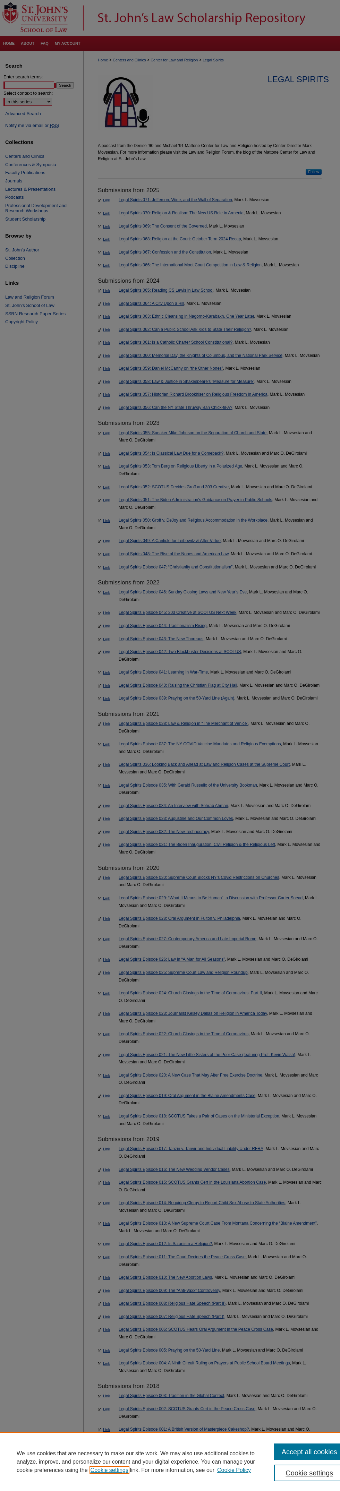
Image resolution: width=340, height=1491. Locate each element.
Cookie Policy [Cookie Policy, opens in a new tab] (234, 1470)
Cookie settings (109, 1470)
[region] (170, 1461)
